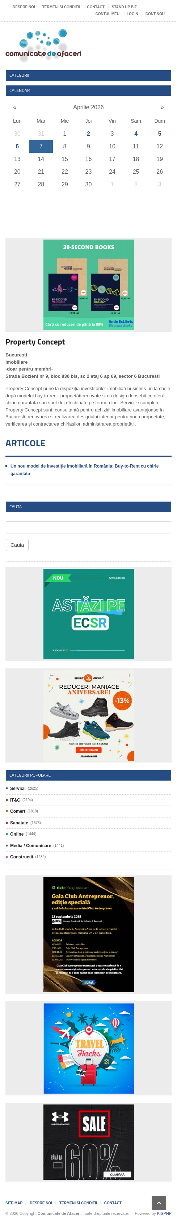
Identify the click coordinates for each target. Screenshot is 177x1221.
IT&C (15, 800)
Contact (96, 7)
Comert (17, 811)
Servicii (18, 788)
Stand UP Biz (124, 7)
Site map (13, 1203)
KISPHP (164, 1213)
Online (17, 834)
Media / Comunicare (30, 845)
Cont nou (155, 14)
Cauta (17, 545)
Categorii (19, 75)
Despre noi (24, 7)
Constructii (21, 856)
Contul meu (107, 14)
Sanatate (19, 822)
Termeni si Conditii (61, 7)
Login (132, 14)
